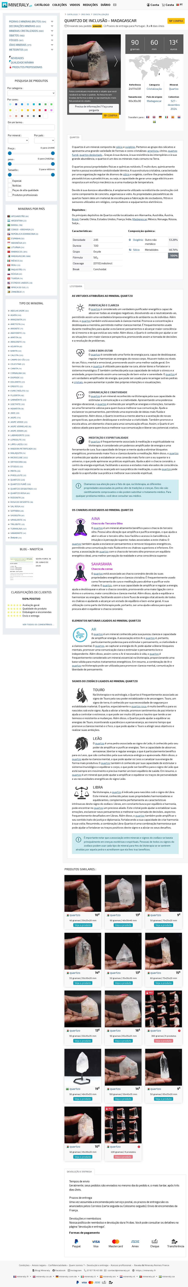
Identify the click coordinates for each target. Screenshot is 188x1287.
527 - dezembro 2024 (174, 104)
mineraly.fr (21, 1276)
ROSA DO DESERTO (21, 502)
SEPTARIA (17, 510)
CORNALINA (18, 373)
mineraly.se (167, 1276)
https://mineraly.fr (146, 1270)
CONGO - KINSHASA (22, 229)
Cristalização (101, 14)
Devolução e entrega (97, 1265)
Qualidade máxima (21, 62)
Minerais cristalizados (26, 30)
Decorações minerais (25, 26)
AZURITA (16, 346)
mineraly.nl (128, 1276)
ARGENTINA (18, 220)
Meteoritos (18, 49)
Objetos (17, 35)
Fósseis (16, 40)
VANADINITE (18, 533)
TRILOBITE (17, 524)
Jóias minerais (20, 44)
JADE (14, 413)
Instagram (75, 1270)
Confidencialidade (57, 1265)
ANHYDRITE (17, 333)
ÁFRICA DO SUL (19, 287)
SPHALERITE (18, 519)
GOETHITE (17, 404)
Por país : (39, 135)
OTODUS (16, 466)
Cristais (85, 14)
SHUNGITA (17, 515)
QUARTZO (17, 479)
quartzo (73, 915)
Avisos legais (39, 1265)
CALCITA (16, 355)
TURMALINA (18, 528)
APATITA (15, 337)
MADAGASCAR (20, 256)
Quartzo (173, 88)
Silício (136, 249)
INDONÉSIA (18, 242)
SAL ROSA (17, 506)
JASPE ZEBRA (18, 430)
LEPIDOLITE (17, 439)
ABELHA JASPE (19, 310)
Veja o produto (83, 925)
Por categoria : (15, 88)
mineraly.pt (147, 1276)
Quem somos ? (76, 1265)
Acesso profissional (121, 1265)
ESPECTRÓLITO (19, 390)
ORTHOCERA (18, 462)
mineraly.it (88, 1276)
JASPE (15, 417)
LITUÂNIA (17, 247)
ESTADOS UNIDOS (21, 282)
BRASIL (16, 225)
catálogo (72, 14)
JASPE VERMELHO (20, 426)
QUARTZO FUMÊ (20, 484)
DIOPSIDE (16, 377)
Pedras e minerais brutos (27, 21)
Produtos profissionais (25, 67)
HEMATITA (17, 408)
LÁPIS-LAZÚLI (18, 444)
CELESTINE (17, 364)
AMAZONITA (18, 319)
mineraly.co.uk (42, 1276)
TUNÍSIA (17, 278)
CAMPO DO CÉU (19, 359)
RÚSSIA (16, 274)
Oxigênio (138, 239)
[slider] (10, 153)
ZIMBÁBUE (17, 291)
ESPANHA (17, 238)
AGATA (15, 315)
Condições (24, 1265)
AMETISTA (17, 324)
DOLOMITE (17, 382)
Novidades (16, 58)
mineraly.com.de (66, 1276)
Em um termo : (15, 122)
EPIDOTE (16, 386)
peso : (11, 159)
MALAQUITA (17, 453)
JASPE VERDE (18, 422)
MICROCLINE (19, 457)
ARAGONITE (17, 341)
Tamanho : (13, 169)
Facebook (59, 1270)
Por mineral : (14, 135)
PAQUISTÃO (18, 269)
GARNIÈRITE (18, 399)
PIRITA (15, 471)
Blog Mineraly (41, 1270)
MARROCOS (19, 251)
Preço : (11, 148)
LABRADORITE (20, 435)
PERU (15, 265)
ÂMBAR (15, 537)
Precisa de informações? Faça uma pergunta (94, 108)
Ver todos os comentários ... (38, 624)
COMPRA (176, 20)
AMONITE (16, 328)
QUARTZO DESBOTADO (23, 488)
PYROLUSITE (18, 475)
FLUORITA (17, 395)
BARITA (15, 350)
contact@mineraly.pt (119, 1270)
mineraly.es (108, 1276)
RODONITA (17, 497)
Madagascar (154, 100)
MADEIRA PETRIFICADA (23, 448)
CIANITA (15, 368)
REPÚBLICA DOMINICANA (24, 233)
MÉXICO (17, 260)
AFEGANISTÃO (19, 216)
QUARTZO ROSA (20, 493)
